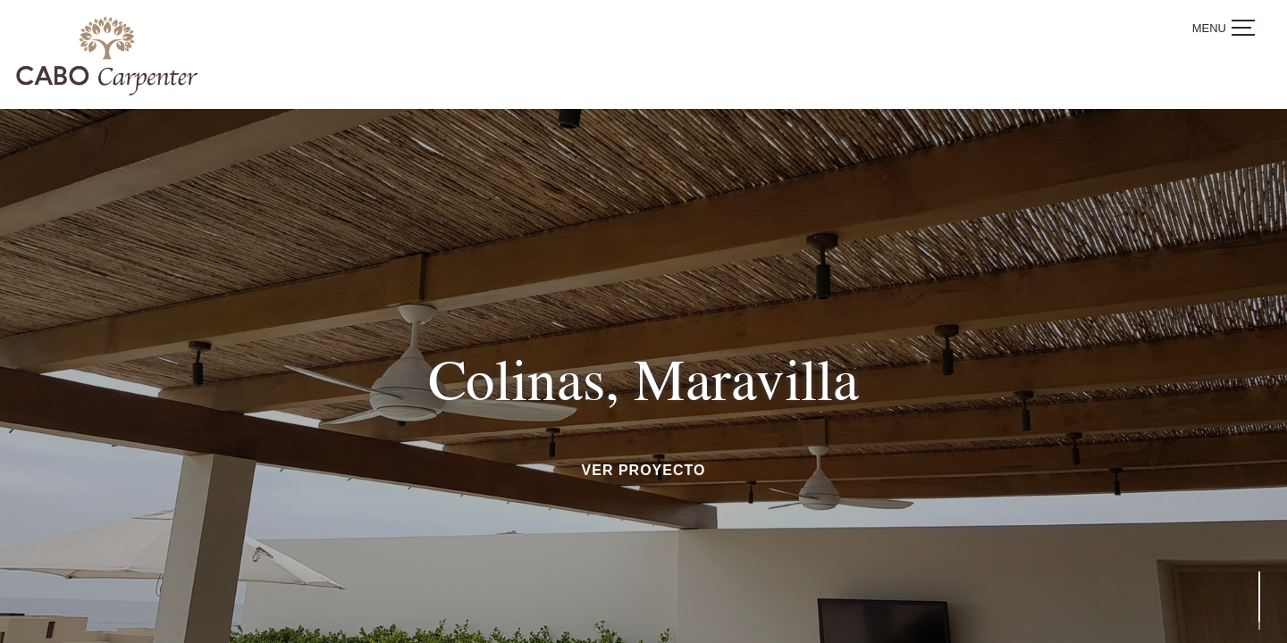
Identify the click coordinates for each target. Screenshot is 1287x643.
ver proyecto (644, 470)
